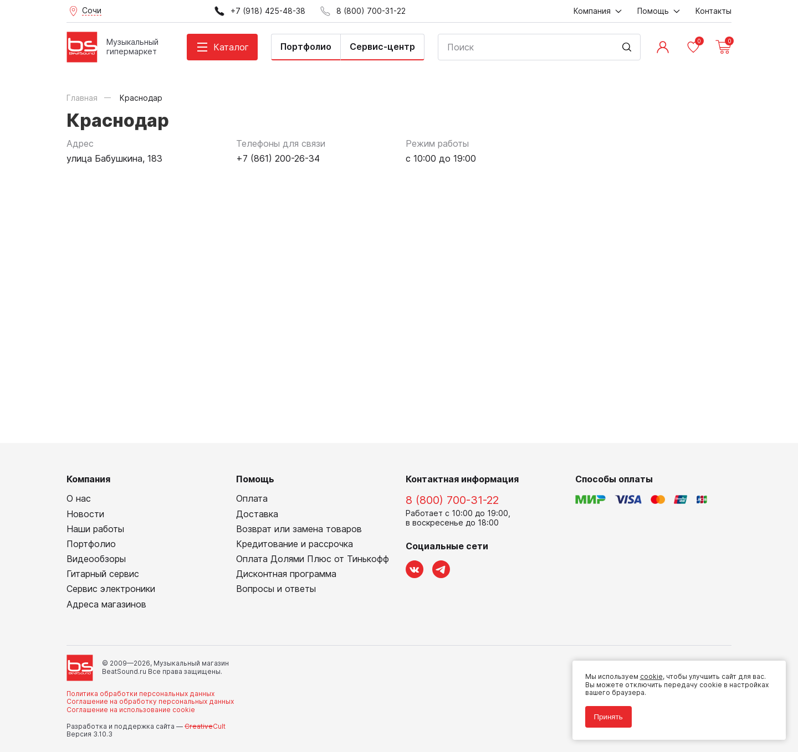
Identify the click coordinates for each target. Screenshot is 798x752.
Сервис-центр (382, 46)
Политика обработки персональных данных (140, 693)
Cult (205, 726)
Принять (606, 714)
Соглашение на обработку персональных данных (150, 701)
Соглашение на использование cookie (130, 709)
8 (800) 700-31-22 (452, 500)
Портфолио (305, 46)
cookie (649, 675)
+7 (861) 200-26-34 (278, 158)
